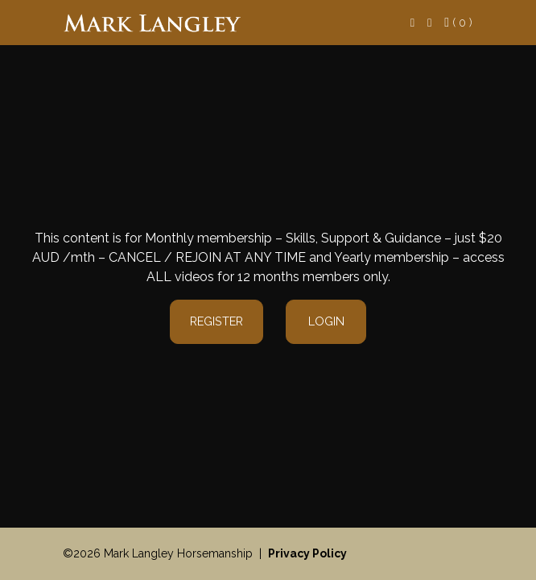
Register (216, 321)
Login (326, 321)
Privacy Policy (307, 553)
